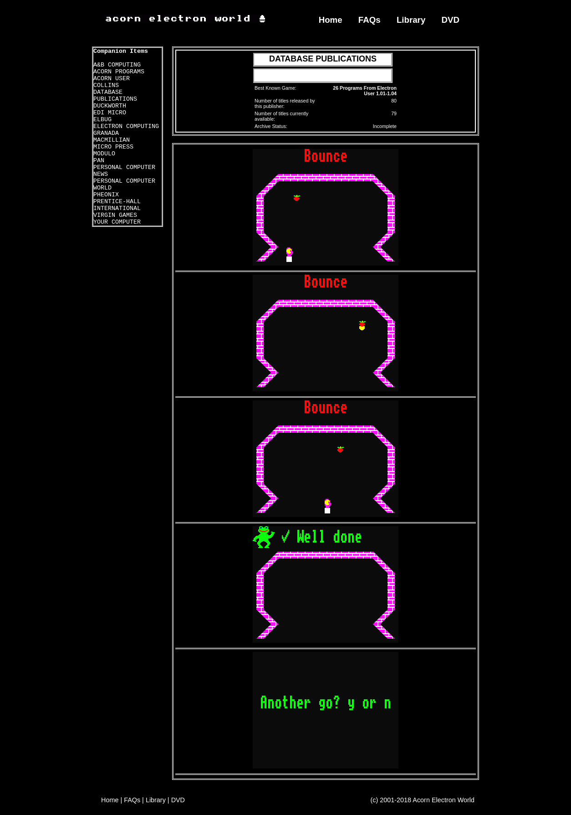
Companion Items (120, 51)
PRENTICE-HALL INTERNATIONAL (117, 205)
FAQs (369, 20)
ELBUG (102, 119)
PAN (98, 160)
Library (411, 20)
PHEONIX (106, 194)
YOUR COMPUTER (117, 222)
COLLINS (106, 85)
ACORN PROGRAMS (118, 71)
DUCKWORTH (109, 106)
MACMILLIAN (111, 140)
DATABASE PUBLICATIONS (115, 96)
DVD (451, 20)
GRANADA (106, 133)
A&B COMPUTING (117, 65)
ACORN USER (111, 78)
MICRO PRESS (113, 147)
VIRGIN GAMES (115, 215)
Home (330, 20)
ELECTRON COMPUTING (126, 126)
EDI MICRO (109, 112)
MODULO (104, 153)
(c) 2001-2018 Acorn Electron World (423, 800)
